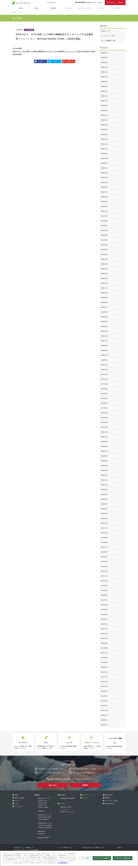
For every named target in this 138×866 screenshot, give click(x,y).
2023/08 (104, 153)
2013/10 (104, 585)
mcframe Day (109, 803)
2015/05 (104, 509)
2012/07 (104, 653)
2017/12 (104, 374)
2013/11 (104, 581)
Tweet (52, 61)
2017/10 (104, 384)
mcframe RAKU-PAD (43, 819)
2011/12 (104, 677)
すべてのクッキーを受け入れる (122, 858)
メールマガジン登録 (111, 800)
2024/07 (104, 115)
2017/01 (104, 427)
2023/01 (104, 177)
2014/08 (104, 542)
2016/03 (104, 470)
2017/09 (104, 389)
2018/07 (104, 355)
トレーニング (64, 809)
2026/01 (104, 62)
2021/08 (104, 225)
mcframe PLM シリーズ (45, 823)
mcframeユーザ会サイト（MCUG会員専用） (26, 850)
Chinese (49, 2)
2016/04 (104, 465)
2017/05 (104, 408)
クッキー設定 (85, 858)
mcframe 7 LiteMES (43, 807)
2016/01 (104, 480)
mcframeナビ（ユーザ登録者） (23, 847)
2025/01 (104, 91)
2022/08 (104, 187)
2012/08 (104, 648)
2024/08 (104, 110)
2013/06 (104, 605)
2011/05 (104, 696)
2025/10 (104, 72)
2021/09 (104, 221)
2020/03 (104, 269)
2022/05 (104, 201)
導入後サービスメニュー (67, 812)
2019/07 (104, 307)
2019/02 (104, 326)
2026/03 (104, 53)
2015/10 (104, 489)
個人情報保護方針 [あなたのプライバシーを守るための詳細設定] (63, 863)
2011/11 (104, 681)
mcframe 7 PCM (42, 803)
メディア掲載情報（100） (108, 40)
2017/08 (104, 393)
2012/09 (104, 643)
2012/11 (104, 633)
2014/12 (104, 523)
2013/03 (104, 619)
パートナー (85, 798)
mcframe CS (41, 834)
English (53, 2)
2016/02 (104, 475)
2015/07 (104, 499)
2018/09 (104, 345)
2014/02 (104, 566)
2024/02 (104, 134)
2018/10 (104, 341)
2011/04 (104, 701)
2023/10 (104, 149)
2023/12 (104, 139)
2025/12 (104, 67)
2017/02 (104, 422)
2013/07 (104, 600)
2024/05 (104, 120)
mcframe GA (41, 831)
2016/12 (104, 432)
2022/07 (104, 192)
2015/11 (104, 485)
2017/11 (104, 379)
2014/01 (104, 571)
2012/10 (104, 638)
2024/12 (104, 96)
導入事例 (62, 795)
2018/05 (104, 360)
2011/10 (104, 686)
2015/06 (104, 504)
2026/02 (104, 57)
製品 (38, 795)
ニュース (17, 800)
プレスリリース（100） (108, 35)
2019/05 (104, 317)
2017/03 (104, 417)
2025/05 (104, 81)
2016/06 (104, 456)
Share (39, 61)
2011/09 (104, 691)
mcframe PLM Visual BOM (45, 825)
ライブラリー (18, 806)
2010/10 (104, 715)
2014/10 (104, 533)
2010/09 (104, 720)
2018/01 (104, 369)
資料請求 (120, 2)
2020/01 (104, 278)
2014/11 (104, 528)
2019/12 (104, 283)
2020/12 (104, 259)
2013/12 (104, 576)
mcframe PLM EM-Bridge (44, 827)
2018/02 (104, 365)
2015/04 (104, 513)
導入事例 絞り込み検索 (67, 798)
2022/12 (104, 182)
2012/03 (104, 667)
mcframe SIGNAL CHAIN (44, 817)
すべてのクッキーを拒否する (102, 858)
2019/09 (104, 297)
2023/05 (104, 163)
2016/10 (104, 437)
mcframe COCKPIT (43, 837)
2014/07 (104, 547)
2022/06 (104, 197)
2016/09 (104, 441)
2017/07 (104, 398)
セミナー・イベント (88, 795)
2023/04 (104, 168)
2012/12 (104, 629)
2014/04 (104, 561)
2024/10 (104, 101)
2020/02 (104, 273)
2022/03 (104, 206)
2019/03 (104, 321)
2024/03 (104, 129)
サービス (62, 803)
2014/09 (104, 537)
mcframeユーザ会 (65, 807)
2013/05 (104, 609)
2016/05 (104, 461)
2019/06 (104, 312)
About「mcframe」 (20, 798)
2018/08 (104, 350)
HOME (14, 12)
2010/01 (104, 725)
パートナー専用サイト (64, 847)
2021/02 (104, 254)
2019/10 (104, 293)
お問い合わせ (110, 2)
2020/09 (104, 264)
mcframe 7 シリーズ (44, 798)
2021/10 (104, 216)
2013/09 (104, 590)
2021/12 (104, 211)
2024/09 (104, 105)
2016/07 (104, 451)
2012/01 (104, 672)
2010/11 (104, 710)
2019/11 (104, 288)
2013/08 (104, 595)
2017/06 (104, 403)
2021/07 (104, 230)
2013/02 (104, 624)
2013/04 (104, 614)
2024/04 (104, 125)
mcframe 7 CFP (42, 805)
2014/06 (104, 552)
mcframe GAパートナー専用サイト (92, 847)
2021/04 (104, 245)
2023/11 (104, 144)
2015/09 (104, 494)
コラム (16, 803)
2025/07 (104, 77)
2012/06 (104, 657)
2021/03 (104, 249)
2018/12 (104, 336)
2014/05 (104, 557)
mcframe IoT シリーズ (44, 815)
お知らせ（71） (105, 31)
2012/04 (104, 662)
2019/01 (104, 331)
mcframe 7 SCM (42, 800)
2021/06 (104, 235)
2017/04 (104, 413)
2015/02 (104, 518)
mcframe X (41, 811)
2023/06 (104, 158)
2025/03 (104, 86)
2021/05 (104, 240)
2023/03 (104, 173)
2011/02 (104, 705)
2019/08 (104, 302)
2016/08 (104, 446)
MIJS (119, 847)
